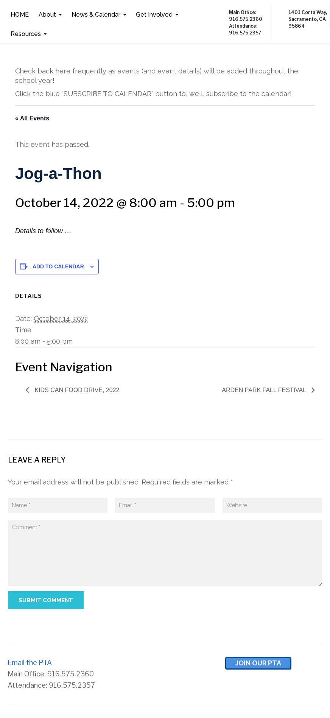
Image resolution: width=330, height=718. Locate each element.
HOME (20, 14)
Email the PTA (30, 663)
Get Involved (154, 14)
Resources (26, 33)
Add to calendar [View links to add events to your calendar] (58, 266)
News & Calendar (96, 14)
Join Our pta (258, 663)
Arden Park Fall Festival (265, 390)
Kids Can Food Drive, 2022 (76, 390)
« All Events (32, 118)
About (47, 14)
